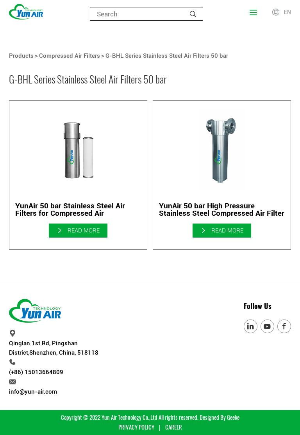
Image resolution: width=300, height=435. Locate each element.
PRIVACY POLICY (136, 427)
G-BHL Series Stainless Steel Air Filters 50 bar (166, 55)
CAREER (173, 427)
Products (21, 55)
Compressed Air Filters (69, 55)
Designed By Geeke (219, 417)
